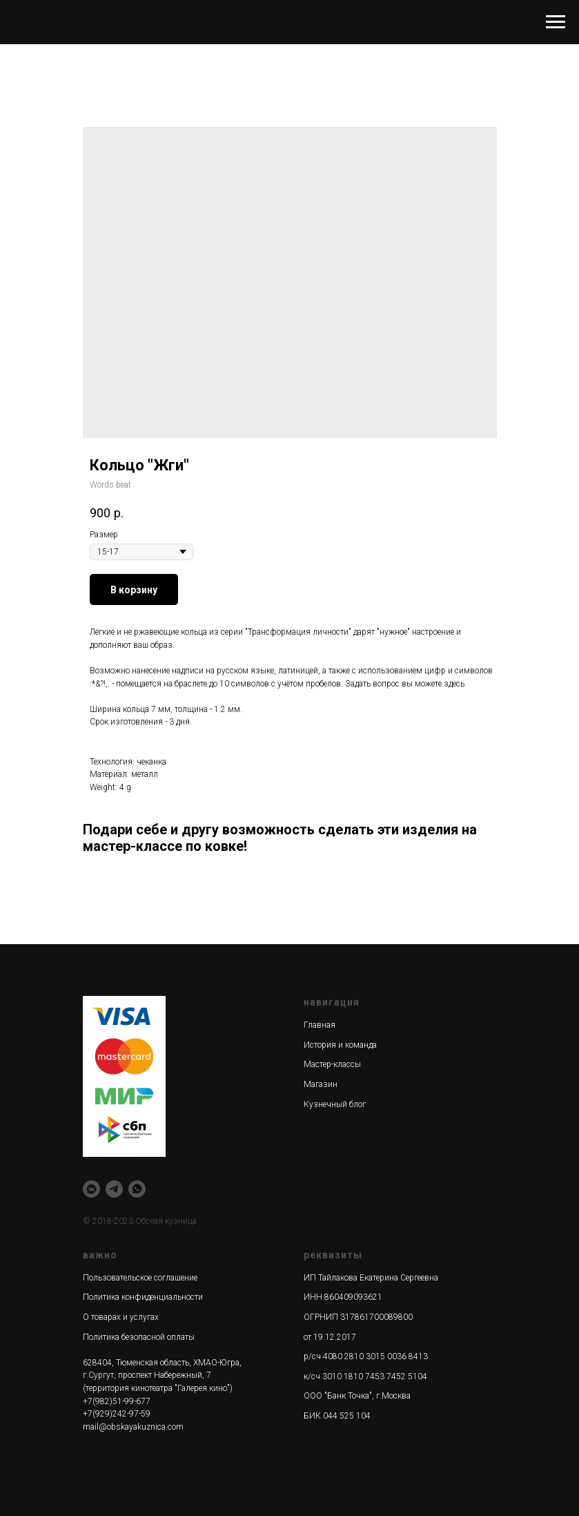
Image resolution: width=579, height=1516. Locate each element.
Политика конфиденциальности (143, 1297)
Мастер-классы (332, 1064)
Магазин (320, 1084)
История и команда (340, 1045)
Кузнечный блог (335, 1104)
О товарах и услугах (121, 1317)
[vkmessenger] (91, 1189)
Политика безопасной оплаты (139, 1337)
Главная (319, 1025)
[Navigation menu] (555, 22)
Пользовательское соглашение (140, 1278)
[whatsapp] (137, 1189)
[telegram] (114, 1189)
